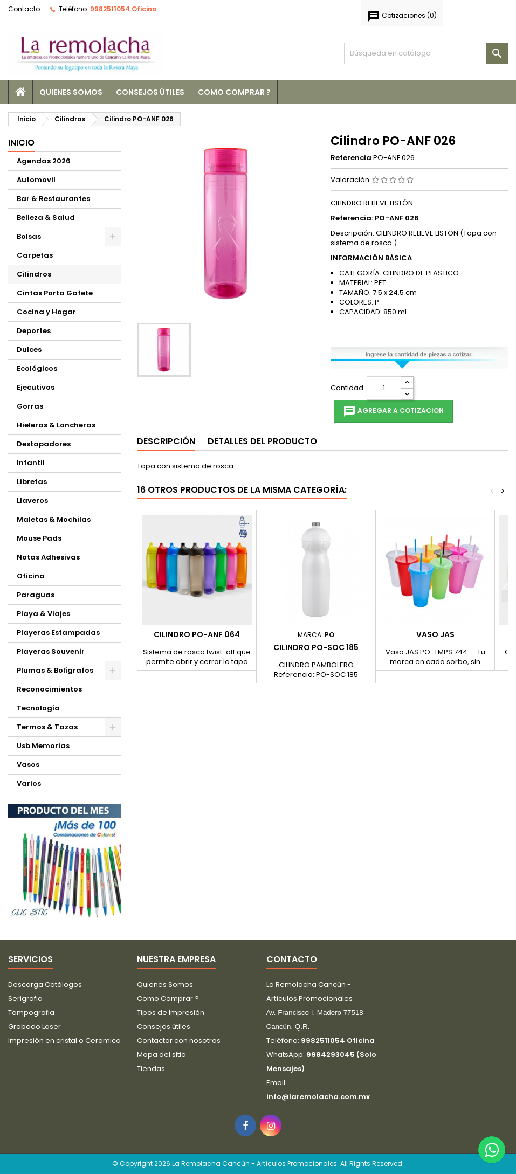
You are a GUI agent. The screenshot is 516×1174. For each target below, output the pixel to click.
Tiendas (151, 1068)
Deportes (34, 331)
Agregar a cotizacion (393, 411)
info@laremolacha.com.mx (318, 1097)
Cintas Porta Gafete (55, 293)
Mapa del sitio (161, 1054)
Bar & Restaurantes (53, 199)
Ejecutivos (35, 387)
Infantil (31, 463)
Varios (29, 783)
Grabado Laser (34, 1026)
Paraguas (35, 595)
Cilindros (34, 274)
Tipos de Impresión (170, 1012)
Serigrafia (25, 998)
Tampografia (31, 1012)
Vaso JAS (435, 634)
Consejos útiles (150, 92)
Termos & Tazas (47, 727)
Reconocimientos (49, 689)
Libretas (32, 481)
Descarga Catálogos (45, 984)
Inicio (21, 142)
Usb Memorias (43, 746)
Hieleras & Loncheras (56, 425)
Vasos (28, 764)
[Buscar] (426, 53)
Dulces (29, 349)
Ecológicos (37, 368)
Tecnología (38, 708)
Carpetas (35, 255)
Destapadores (44, 444)
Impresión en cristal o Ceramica (64, 1040)
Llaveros (32, 500)
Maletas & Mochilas (54, 519)
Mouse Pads (39, 538)
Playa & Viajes (43, 614)
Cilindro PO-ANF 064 (197, 634)
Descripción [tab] (166, 441)
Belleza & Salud (46, 217)
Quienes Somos (70, 92)
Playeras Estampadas (58, 632)
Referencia (351, 158)
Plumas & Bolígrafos (55, 670)
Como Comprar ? (234, 92)
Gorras (30, 406)
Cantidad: (348, 388)
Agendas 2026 (44, 161)
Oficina (31, 576)
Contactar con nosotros (179, 1040)
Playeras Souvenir (51, 651)
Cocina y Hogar (46, 312)
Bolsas (29, 236)
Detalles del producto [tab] (262, 441)
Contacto (24, 8)
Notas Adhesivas (48, 557)
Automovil (36, 180)
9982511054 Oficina (123, 8)
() (402, 16)
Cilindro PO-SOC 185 (316, 647)
